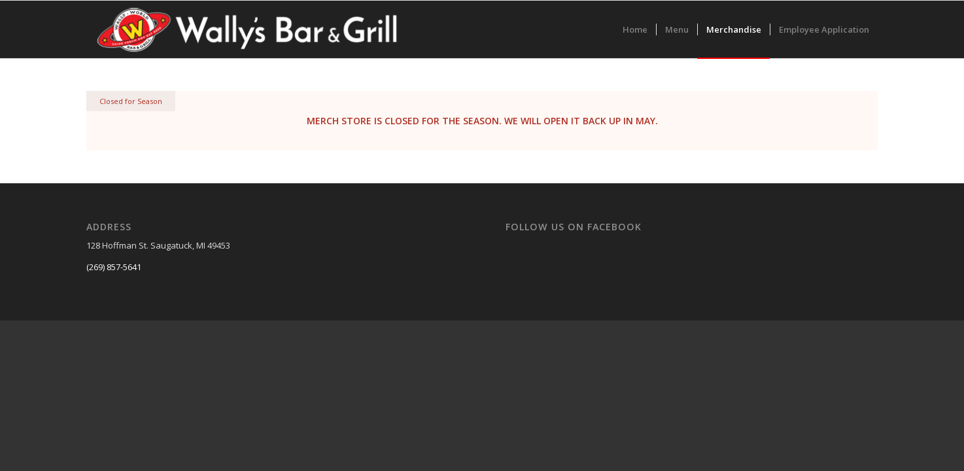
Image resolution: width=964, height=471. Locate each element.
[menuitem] (635, 29)
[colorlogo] (247, 29)
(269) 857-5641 (113, 267)
